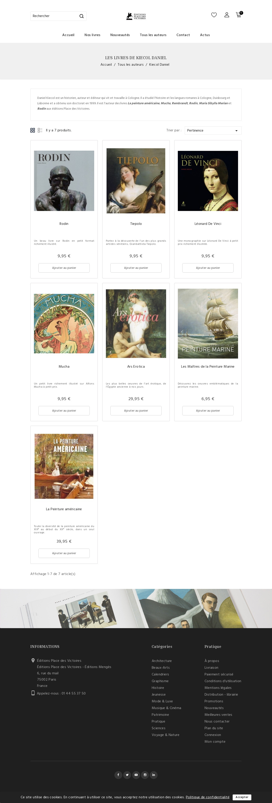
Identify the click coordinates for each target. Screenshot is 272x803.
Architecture (162, 661)
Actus (205, 35)
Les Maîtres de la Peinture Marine (207, 366)
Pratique (158, 722)
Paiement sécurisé (219, 674)
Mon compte (215, 742)
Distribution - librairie (221, 695)
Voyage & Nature (165, 735)
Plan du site (214, 728)
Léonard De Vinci (208, 223)
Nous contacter (217, 722)
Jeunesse (159, 695)
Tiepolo (136, 223)
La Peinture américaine (64, 509)
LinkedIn (153, 775)
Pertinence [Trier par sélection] (213, 131)
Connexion (213, 735)
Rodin (64, 223)
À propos (212, 661)
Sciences (158, 728)
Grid (32, 130)
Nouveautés (120, 35)
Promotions (214, 701)
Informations (45, 646)
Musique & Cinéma (166, 708)
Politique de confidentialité (208, 797)
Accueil (68, 35)
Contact (183, 35)
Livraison (211, 668)
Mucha (64, 366)
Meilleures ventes (218, 715)
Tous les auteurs (153, 35)
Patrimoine (160, 715)
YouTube (136, 775)
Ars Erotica (136, 366)
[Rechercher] (58, 16)
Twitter (127, 775)
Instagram (145, 775)
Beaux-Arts (161, 668)
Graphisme (160, 681)
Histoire (158, 688)
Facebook (118, 775)
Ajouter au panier (64, 268)
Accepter (242, 797)
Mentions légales (218, 688)
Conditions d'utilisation (223, 681)
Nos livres (92, 35)
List (40, 130)
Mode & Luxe (162, 701)
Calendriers (160, 674)
